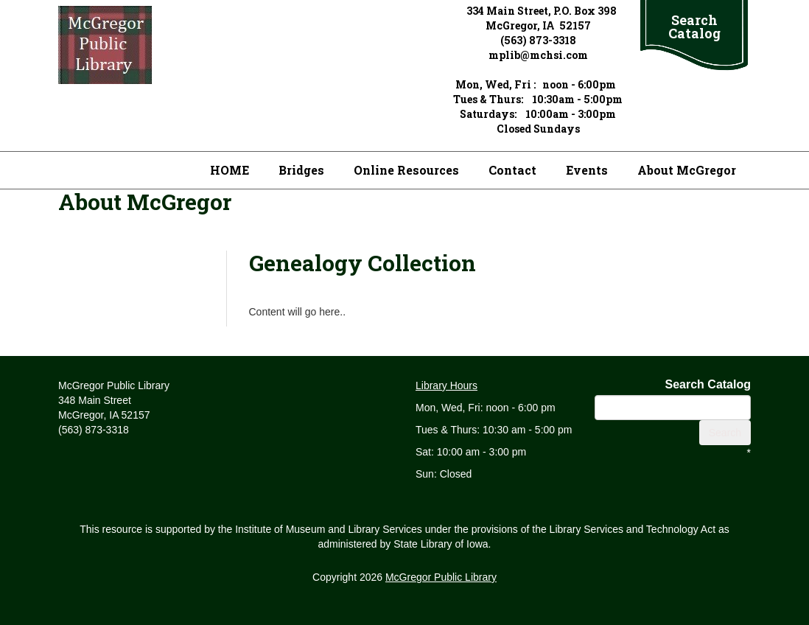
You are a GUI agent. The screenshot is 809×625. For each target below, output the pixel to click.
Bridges (301, 170)
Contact (512, 170)
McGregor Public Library (441, 577)
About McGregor (686, 170)
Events (587, 170)
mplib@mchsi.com (538, 55)
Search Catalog (694, 26)
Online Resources (406, 170)
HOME (229, 170)
